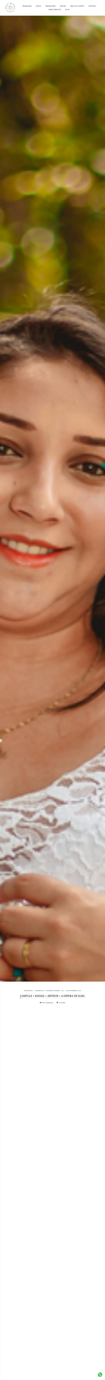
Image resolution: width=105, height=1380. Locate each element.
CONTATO (92, 6)
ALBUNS (63, 6)
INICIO (38, 6)
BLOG (67, 9)
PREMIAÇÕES (50, 6)
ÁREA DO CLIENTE (77, 6)
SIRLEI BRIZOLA (55, 9)
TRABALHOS (27, 6)
